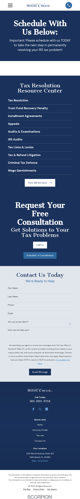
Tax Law (40, 435)
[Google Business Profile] (46, 409)
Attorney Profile (40, 430)
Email (10, 313)
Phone (11, 305)
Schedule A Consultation (40, 255)
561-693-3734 (40, 401)
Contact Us (40, 441)
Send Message (40, 372)
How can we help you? (18, 330)
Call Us (40, 245)
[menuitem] (26, 489)
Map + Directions (40, 460)
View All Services (40, 183)
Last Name (13, 296)
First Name (13, 288)
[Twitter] (40, 409)
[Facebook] (33, 409)
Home (40, 424)
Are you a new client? (18, 322)
